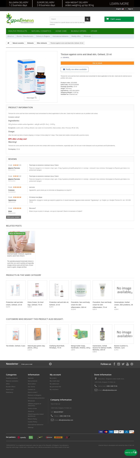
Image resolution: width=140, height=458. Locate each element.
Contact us (31, 389)
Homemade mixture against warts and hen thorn (19, 255)
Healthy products (17, 31)
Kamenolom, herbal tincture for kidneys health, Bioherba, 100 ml (102, 348)
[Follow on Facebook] (114, 364)
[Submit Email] (50, 364)
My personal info (55, 386)
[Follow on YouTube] (127, 364)
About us (10, 36)
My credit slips (55, 381)
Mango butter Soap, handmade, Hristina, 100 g (80, 347)
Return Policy (32, 419)
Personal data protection (36, 398)
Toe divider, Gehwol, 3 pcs (15, 346)
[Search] (87, 19)
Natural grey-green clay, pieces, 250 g (36, 347)
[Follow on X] (123, 364)
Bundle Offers (78, 31)
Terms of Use (32, 408)
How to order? (33, 392)
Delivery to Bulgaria (43, 36)
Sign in (130, 9)
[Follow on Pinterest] (131, 364)
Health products (16, 233)
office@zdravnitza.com (109, 390)
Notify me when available (75, 69)
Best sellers (32, 384)
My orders (53, 378)
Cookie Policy (32, 422)
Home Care (61, 31)
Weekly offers (76, 36)
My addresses (54, 384)
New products (32, 381)
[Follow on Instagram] (118, 364)
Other (94, 31)
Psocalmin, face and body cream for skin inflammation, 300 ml (80, 304)
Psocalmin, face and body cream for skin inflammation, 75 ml (102, 304)
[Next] (131, 293)
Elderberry (9, 392)
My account (55, 374)
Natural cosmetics (41, 31)
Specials (31, 378)
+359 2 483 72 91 (111, 386)
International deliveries (60, 36)
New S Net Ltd (129, 445)
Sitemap (30, 427)
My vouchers (54, 389)
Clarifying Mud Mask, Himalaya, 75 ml (57, 347)
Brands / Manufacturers (25, 36)
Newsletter (12, 363)
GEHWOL (66, 57)
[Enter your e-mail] (36, 364)
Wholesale (87, 36)
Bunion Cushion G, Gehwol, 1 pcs (121, 347)
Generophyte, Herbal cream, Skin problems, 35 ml (123, 304)
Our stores (31, 386)
